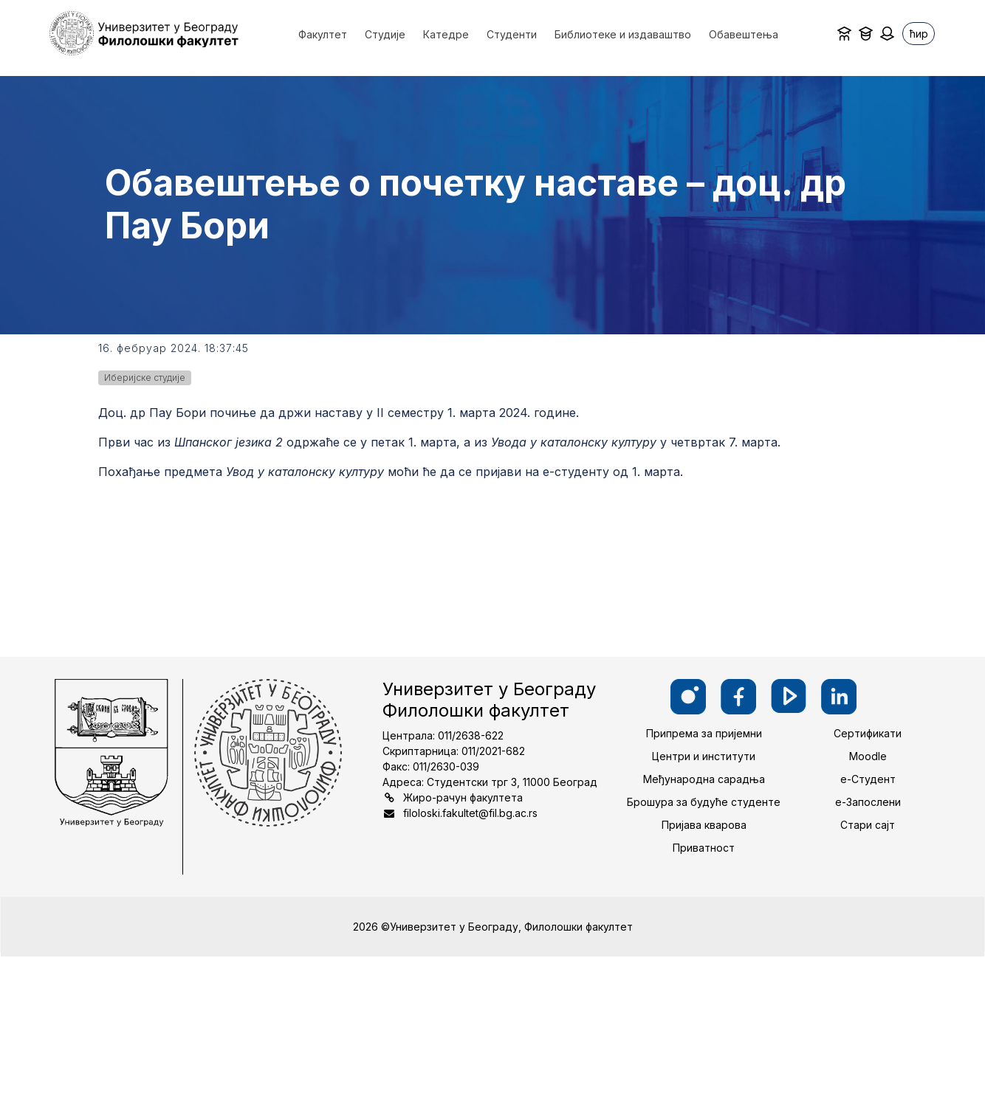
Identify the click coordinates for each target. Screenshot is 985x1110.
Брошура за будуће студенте (703, 802)
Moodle (868, 756)
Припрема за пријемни (704, 733)
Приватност (704, 847)
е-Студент (868, 779)
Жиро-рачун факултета (463, 797)
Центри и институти (703, 756)
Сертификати (868, 733)
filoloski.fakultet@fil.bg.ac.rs (470, 813)
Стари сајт (867, 824)
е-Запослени (868, 802)
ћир (919, 33)
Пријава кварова (704, 824)
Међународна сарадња (704, 779)
